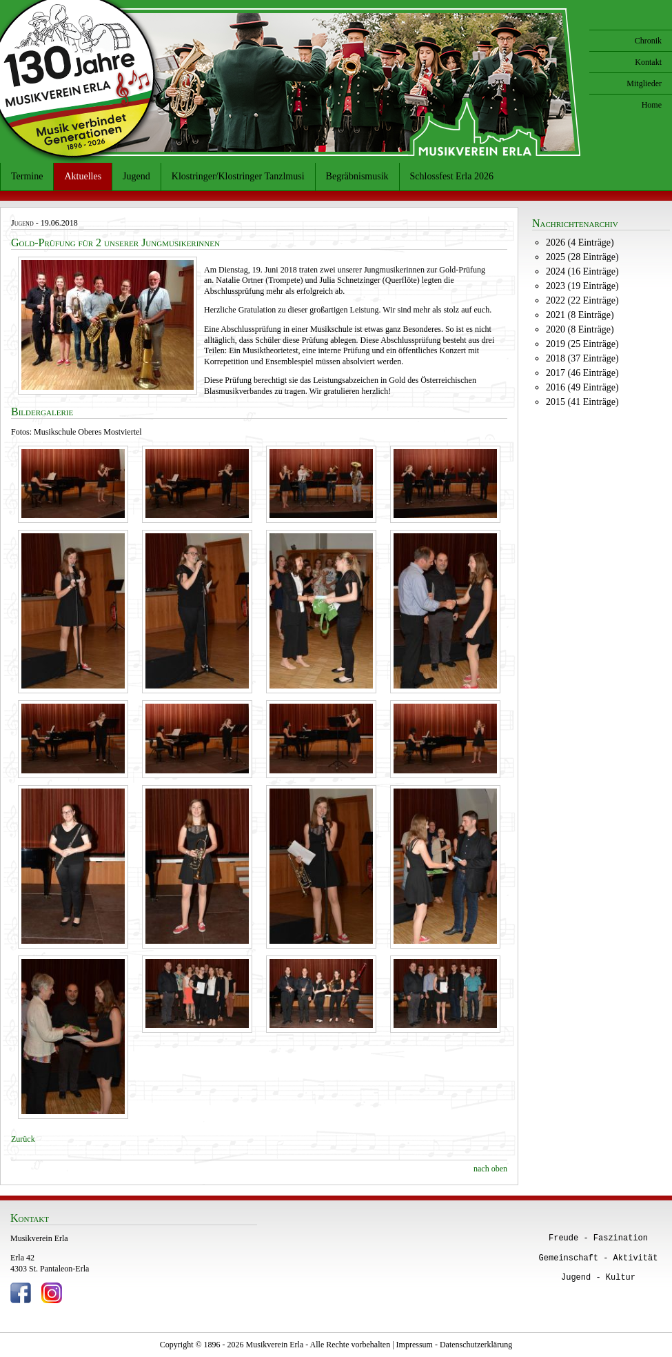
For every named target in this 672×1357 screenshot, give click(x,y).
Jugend (136, 176)
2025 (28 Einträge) (582, 257)
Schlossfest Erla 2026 (451, 176)
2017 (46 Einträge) (582, 373)
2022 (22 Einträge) (582, 300)
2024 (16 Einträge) (582, 271)
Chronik (648, 41)
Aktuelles (82, 176)
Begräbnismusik (357, 176)
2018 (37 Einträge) (582, 358)
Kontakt (648, 62)
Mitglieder (644, 83)
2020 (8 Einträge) (580, 329)
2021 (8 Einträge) (580, 315)
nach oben (490, 1168)
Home (652, 105)
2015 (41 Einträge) (582, 402)
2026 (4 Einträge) (580, 242)
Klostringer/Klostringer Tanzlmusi (238, 176)
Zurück (23, 1139)
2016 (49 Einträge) (582, 387)
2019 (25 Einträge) (582, 344)
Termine (27, 176)
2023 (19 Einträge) (582, 286)
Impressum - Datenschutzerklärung (454, 1344)
